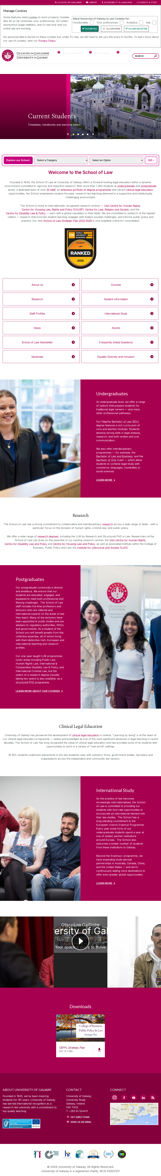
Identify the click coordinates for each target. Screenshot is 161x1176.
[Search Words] (145, 56)
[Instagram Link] (114, 1081)
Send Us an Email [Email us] (81, 1105)
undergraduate (126, 186)
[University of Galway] (25, 55)
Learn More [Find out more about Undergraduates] (104, 480)
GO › (151, 160)
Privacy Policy (47, 40)
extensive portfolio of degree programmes (86, 189)
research (107, 524)
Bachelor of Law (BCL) (125, 421)
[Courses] (11, 69)
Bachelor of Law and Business (114, 456)
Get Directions (80, 1100)
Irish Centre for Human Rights (122, 205)
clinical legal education (139, 189)
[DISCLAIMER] (29, 1169)
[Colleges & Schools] (73, 69)
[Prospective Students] (69, 53)
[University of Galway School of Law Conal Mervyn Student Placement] (141, 943)
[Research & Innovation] (92, 69)
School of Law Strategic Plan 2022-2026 (67, 220)
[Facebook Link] (124, 1080)
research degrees (47, 536)
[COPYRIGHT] (79, 1169)
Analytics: (132, 22)
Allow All (91, 29)
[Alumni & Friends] (131, 69)
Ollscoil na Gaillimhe (70, 2)
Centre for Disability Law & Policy (26, 213)
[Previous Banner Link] (68, 135)
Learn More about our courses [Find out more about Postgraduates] (38, 691)
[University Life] (29, 69)
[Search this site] (156, 56)
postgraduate (148, 186)
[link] (37, 1137)
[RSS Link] (153, 1080)
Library (93, 2)
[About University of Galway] (51, 69)
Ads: (148, 22)
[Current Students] (99, 53)
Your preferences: (107, 22)
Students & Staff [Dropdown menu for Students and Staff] (147, 2)
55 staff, (51, 189)
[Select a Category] (61, 160)
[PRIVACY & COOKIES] (54, 1169)
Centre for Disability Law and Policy (26, 543)
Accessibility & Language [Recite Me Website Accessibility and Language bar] (116, 2)
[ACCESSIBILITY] (132, 1169)
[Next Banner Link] (93, 135)
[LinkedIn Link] (143, 1080)
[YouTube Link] (133, 1080)
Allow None (113, 29)
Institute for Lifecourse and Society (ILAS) (102, 547)
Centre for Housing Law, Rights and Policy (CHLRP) (53, 209)
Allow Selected (137, 29)
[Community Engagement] (149, 69)
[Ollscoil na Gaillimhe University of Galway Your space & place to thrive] (80, 943)
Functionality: (81, 22)
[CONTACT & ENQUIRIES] (105, 1169)
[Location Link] (134, 1106)
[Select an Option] (116, 160)
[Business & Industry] (111, 69)
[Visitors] (122, 53)
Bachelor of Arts (106, 460)
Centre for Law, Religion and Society (107, 209)
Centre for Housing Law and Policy (74, 543)
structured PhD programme (32, 682)
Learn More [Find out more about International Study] (104, 883)
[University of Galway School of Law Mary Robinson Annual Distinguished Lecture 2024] (20, 943)
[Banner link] (73, 135)
